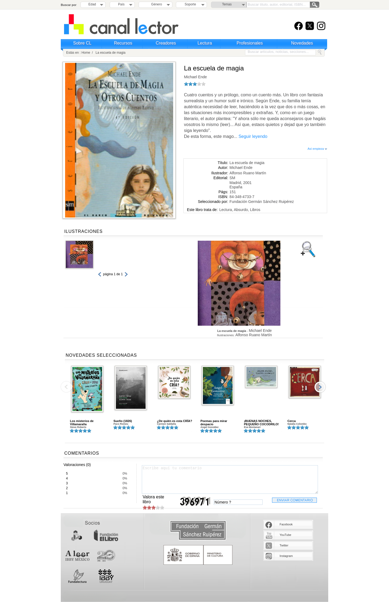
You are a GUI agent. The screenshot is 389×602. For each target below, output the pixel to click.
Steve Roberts (78, 427)
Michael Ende (195, 77)
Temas (227, 4)
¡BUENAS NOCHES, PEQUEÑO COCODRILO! (261, 422)
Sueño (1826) (122, 421)
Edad (92, 4)
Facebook (286, 524)
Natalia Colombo (297, 424)
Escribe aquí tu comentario (230, 479)
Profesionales (250, 43)
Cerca (291, 421)
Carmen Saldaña (166, 424)
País (121, 4)
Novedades (302, 43)
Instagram (286, 555)
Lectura (204, 43)
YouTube (285, 534)
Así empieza (317, 148)
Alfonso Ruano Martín (248, 173)
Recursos (123, 43)
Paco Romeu (120, 424)
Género (155, 4)
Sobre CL (82, 43)
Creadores (166, 43)
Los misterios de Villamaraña (81, 422)
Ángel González (209, 427)
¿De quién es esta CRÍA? (174, 421)
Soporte (190, 4)
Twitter (284, 545)
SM (232, 178)
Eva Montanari (252, 427)
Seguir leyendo (253, 136)
